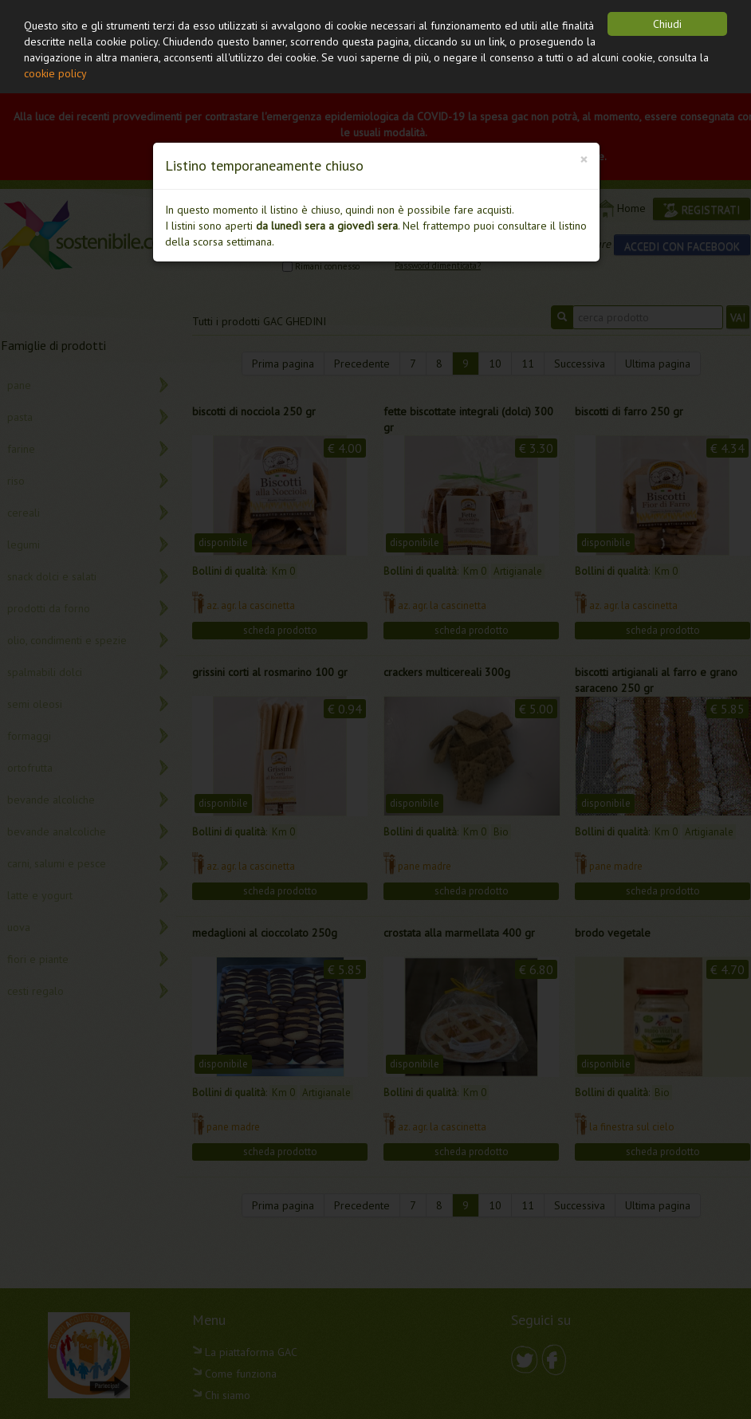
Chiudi (667, 24)
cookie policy (55, 73)
